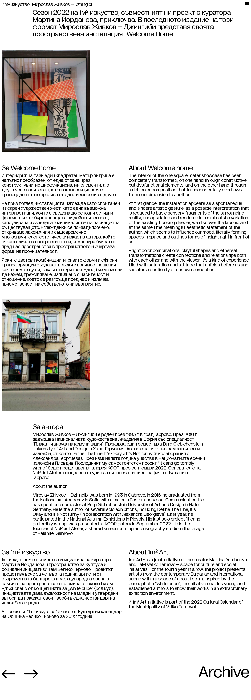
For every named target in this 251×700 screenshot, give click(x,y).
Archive (223, 691)
